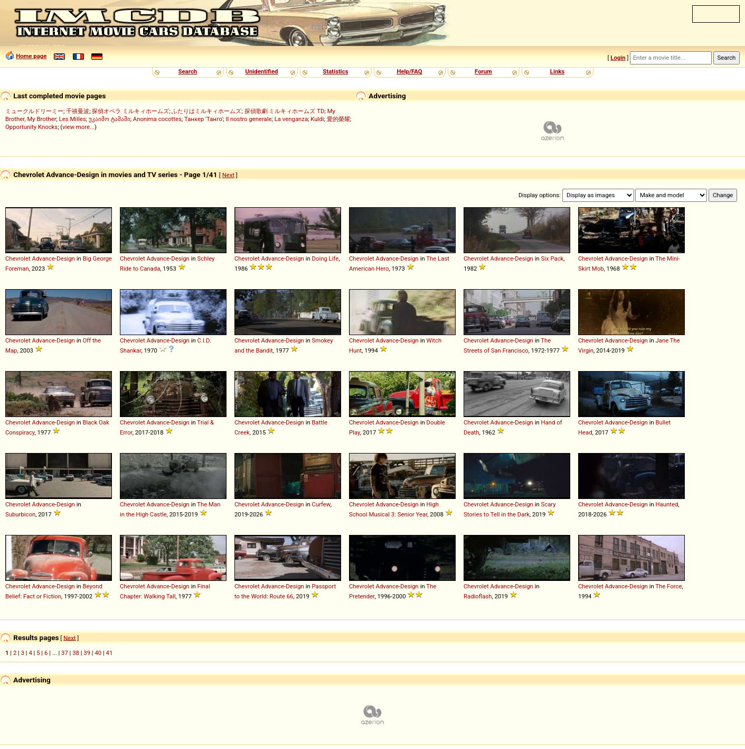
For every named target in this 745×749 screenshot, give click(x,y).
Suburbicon (20, 514)
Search (187, 71)
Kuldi (317, 119)
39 (86, 652)
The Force (668, 586)
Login (617, 57)
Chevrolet (18, 258)
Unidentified (262, 71)
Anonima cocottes (157, 119)
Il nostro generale (248, 119)
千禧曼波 (77, 111)
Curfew (321, 504)
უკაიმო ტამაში (109, 119)
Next (228, 175)
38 (75, 652)
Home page (31, 56)
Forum (483, 71)
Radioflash (478, 596)
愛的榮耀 (338, 119)
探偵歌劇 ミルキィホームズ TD (284, 111)
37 (64, 652)
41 (109, 652)
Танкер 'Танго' (203, 119)
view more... (78, 127)
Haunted (667, 504)
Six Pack (552, 258)
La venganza (291, 119)
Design (65, 258)
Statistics (335, 71)
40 (98, 652)
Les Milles (72, 119)
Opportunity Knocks (31, 127)
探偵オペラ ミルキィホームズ (130, 111)
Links (557, 71)
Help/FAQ (409, 71)
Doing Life (325, 258)
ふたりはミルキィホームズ (206, 111)
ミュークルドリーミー (34, 111)
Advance (43, 258)
